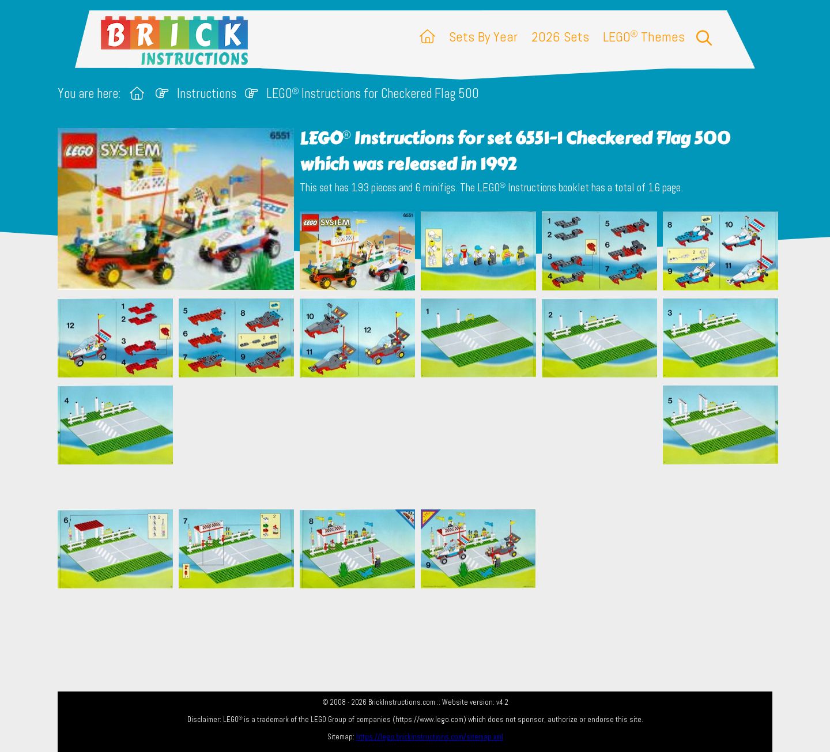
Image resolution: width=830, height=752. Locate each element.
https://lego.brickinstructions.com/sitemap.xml (429, 737)
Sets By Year (483, 37)
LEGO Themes (644, 37)
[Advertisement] (420, 443)
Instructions (206, 93)
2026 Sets (560, 37)
